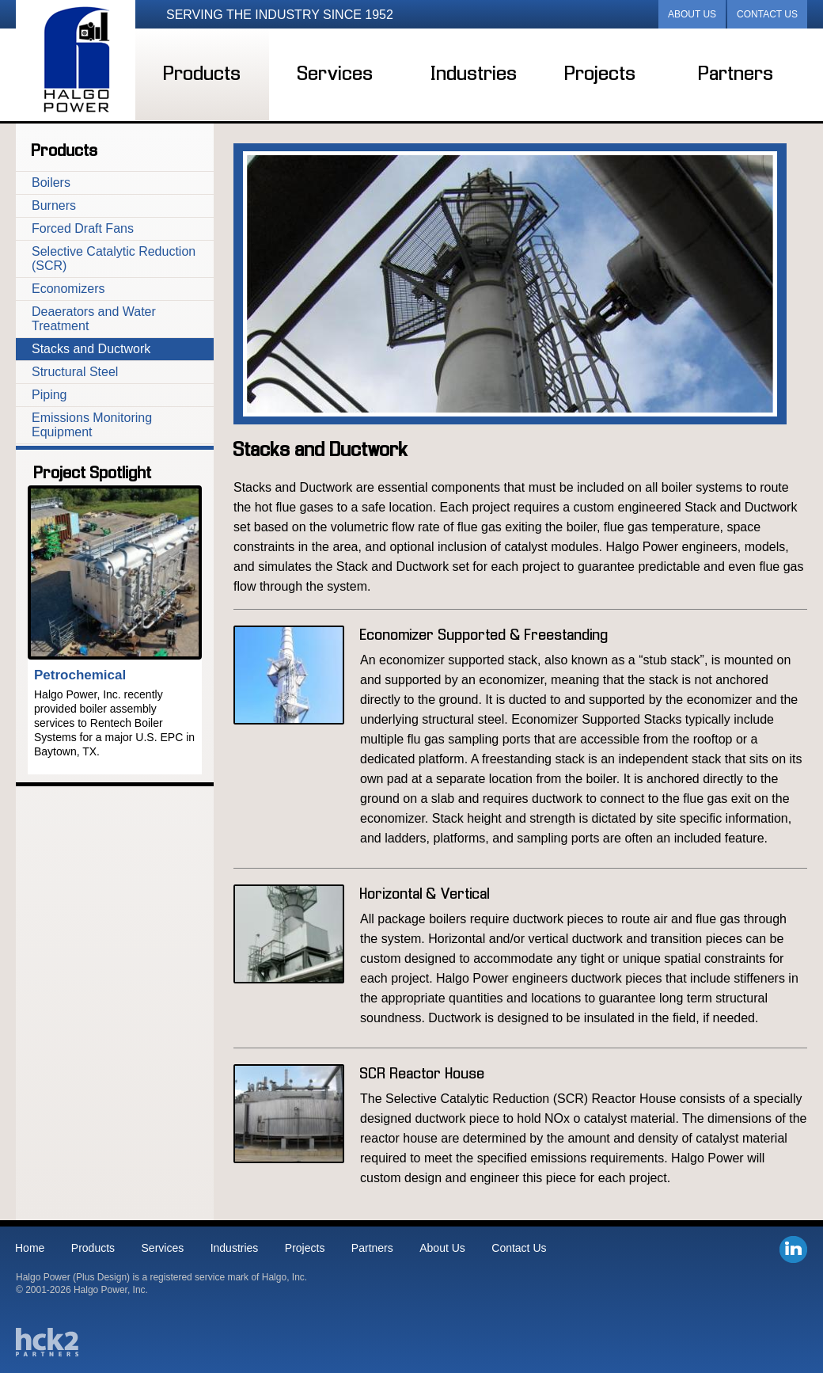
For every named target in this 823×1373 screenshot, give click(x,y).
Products (202, 74)
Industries (474, 74)
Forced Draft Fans (83, 228)
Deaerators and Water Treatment (94, 319)
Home (29, 1248)
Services (336, 74)
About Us (692, 14)
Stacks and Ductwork (91, 349)
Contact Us (767, 14)
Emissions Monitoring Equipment (92, 425)
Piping (49, 394)
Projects (600, 74)
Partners (736, 74)
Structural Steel (75, 371)
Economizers (68, 288)
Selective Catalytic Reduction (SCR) (113, 258)
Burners (54, 205)
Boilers (51, 182)
